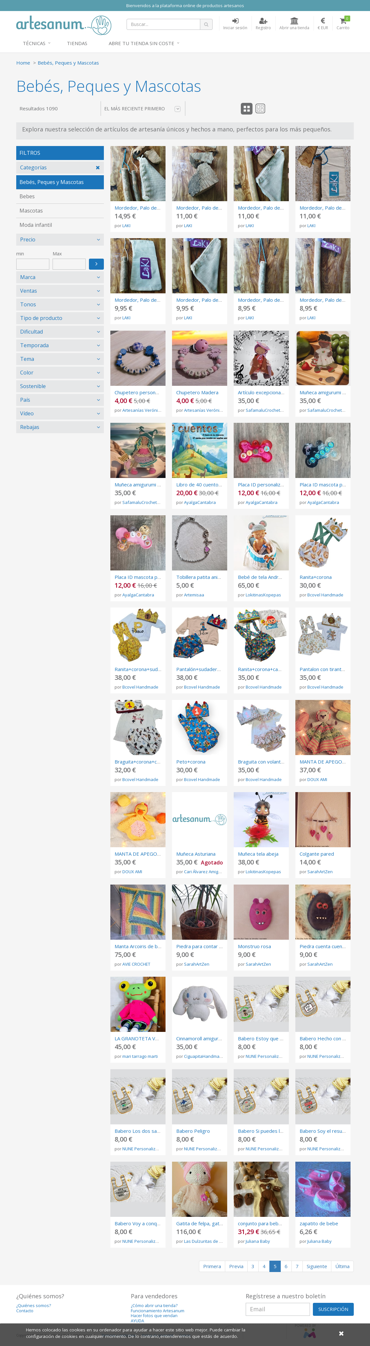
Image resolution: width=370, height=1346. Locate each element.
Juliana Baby (258, 1241)
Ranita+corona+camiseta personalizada (282, 669)
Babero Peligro (193, 1131)
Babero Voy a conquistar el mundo (153, 1223)
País (25, 399)
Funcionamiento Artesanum (157, 1311)
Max (57, 254)
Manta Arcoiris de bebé (140, 946)
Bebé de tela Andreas (262, 577)
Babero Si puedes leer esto (268, 1131)
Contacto (24, 1311)
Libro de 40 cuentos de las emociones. (219, 484)
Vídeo (27, 413)
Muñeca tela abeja (258, 853)
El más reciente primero (142, 108)
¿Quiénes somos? (33, 1305)
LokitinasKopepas (263, 595)
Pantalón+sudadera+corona (207, 669)
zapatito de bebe (319, 1223)
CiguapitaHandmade (204, 1056)
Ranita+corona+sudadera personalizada (159, 669)
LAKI (126, 225)
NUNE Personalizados (267, 1056)
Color (26, 372)
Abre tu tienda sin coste (141, 43)
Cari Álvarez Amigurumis (208, 872)
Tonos (28, 304)
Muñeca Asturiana (196, 853)
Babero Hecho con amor (327, 1038)
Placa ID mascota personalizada (150, 577)
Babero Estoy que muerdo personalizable (284, 1038)
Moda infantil (35, 224)
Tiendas (77, 43)
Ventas (28, 290)
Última (342, 1266)
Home (23, 62)
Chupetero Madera (197, 392)
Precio (27, 239)
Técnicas (34, 43)
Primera (212, 1266)
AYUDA (137, 1321)
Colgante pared (317, 853)
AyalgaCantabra (200, 502)
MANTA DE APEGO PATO (143, 853)
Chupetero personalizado (143, 392)
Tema (27, 358)
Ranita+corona (316, 577)
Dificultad (31, 331)
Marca (27, 277)
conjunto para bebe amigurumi (272, 1223)
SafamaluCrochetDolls (268, 410)
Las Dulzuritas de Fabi (205, 1241)
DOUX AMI (317, 779)
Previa (236, 1266)
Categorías (33, 167)
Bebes (27, 196)
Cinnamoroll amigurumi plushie (209, 1038)
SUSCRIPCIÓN (333, 1309)
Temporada (34, 345)
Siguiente (317, 1266)
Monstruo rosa (254, 946)
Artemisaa (194, 595)
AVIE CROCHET (136, 964)
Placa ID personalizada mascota (273, 484)
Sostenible (33, 386)
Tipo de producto (41, 318)
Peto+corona (190, 761)
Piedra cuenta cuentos (325, 946)
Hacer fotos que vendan (154, 1315)
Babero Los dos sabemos (143, 1131)
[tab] (60, 168)
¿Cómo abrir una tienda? (154, 1305)
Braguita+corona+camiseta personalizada (161, 761)
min (20, 254)
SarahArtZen (320, 872)
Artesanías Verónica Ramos (149, 410)
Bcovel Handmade (325, 595)
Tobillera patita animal (200, 577)
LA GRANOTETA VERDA (141, 1038)
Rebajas (29, 427)
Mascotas (31, 210)
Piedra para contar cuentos (206, 946)
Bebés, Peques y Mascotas (68, 62)
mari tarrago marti (140, 1056)
